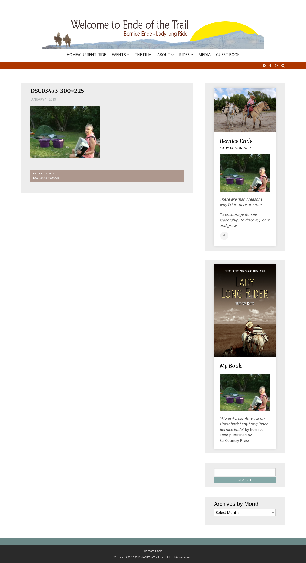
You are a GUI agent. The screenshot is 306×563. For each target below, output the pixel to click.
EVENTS (119, 55)
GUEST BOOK (228, 55)
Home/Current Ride (86, 55)
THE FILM (143, 55)
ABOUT (163, 55)
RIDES (184, 55)
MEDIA (205, 55)
